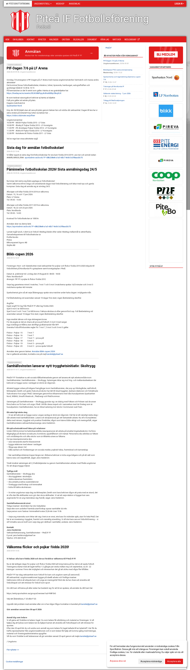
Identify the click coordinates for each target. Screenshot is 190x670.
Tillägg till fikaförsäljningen (114, 100)
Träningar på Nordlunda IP (113, 87)
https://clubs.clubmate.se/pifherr (21, 115)
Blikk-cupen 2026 (20, 254)
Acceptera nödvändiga (151, 661)
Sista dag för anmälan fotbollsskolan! (35, 148)
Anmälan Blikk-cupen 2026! (43, 351)
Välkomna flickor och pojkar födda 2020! (38, 547)
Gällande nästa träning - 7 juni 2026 (116, 93)
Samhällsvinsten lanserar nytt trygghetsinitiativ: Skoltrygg (51, 366)
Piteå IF (109, 48)
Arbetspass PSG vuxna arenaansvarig (117, 70)
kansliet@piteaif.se (54, 354)
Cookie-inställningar (14, 661)
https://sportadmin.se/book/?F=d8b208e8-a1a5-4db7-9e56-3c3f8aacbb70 (39, 226)
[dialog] (147, 653)
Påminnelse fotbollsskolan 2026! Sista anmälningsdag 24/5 (52, 169)
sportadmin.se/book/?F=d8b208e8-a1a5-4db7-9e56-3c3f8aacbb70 (54, 157)
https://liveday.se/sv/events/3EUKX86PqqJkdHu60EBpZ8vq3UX (34, 93)
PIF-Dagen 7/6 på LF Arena (27, 68)
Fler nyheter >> (13, 650)
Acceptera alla (174, 661)
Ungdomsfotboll (43, 4)
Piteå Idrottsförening (18, 4)
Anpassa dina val (118, 661)
